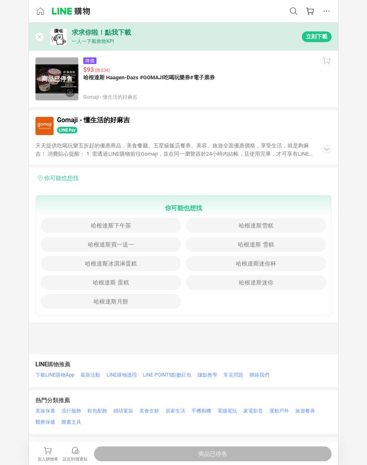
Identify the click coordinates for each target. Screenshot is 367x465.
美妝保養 (45, 411)
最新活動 (90, 375)
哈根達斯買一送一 (111, 244)
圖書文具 (71, 422)
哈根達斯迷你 (256, 282)
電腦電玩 (227, 411)
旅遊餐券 (305, 411)
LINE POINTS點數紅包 (167, 375)
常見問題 (233, 375)
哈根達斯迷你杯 (256, 263)
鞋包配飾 (97, 411)
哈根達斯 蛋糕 (111, 282)
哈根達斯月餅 (111, 301)
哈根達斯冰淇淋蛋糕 (111, 263)
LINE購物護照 (121, 375)
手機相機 (201, 411)
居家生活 (175, 411)
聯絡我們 (259, 375)
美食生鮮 (149, 411)
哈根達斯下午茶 (111, 225)
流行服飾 (71, 411)
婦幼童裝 (123, 411)
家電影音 (253, 411)
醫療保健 (45, 422)
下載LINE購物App (54, 375)
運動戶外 (279, 411)
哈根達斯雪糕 (256, 225)
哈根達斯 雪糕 (256, 244)
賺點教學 (207, 375)
